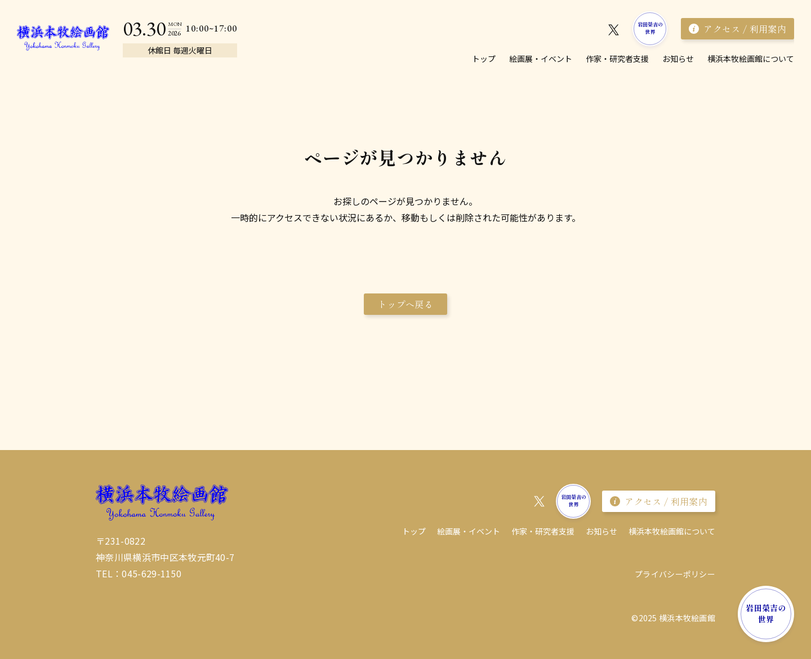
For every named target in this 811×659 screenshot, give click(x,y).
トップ (484, 58)
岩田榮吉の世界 (650, 28)
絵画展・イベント (540, 58)
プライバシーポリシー (675, 574)
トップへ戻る (405, 304)
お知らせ (678, 58)
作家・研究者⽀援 (617, 58)
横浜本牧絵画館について (750, 58)
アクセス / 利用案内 (737, 28)
